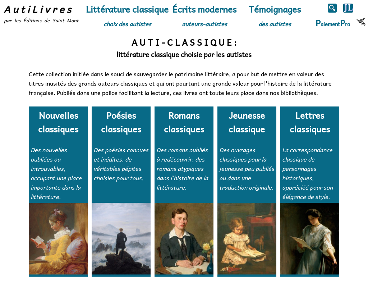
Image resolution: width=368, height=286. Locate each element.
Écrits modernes (204, 15)
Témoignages (275, 15)
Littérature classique (127, 15)
